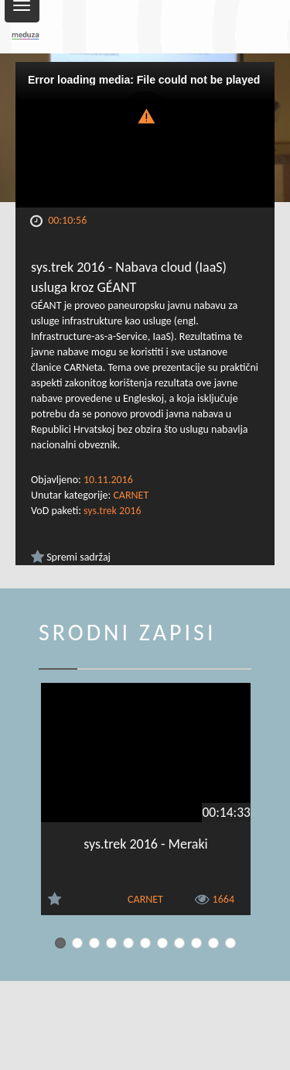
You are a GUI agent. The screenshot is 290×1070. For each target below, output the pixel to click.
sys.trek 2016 (112, 510)
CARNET (130, 495)
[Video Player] (145, 134)
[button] (145, 115)
